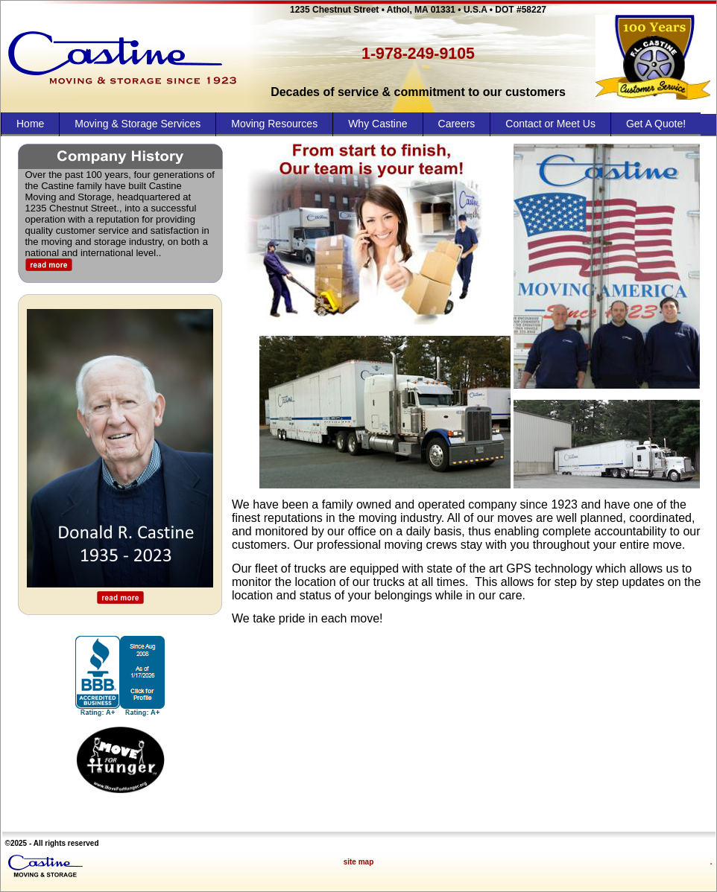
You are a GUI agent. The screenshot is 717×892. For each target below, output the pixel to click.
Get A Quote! (656, 124)
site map (359, 862)
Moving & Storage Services (137, 124)
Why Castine (377, 124)
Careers (457, 124)
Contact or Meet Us (550, 124)
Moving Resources (274, 124)
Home (30, 124)
